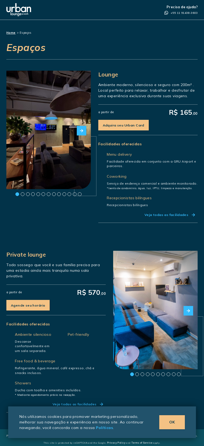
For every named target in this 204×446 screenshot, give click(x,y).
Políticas (104, 427)
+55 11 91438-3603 (181, 13)
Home (11, 33)
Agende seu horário (28, 305)
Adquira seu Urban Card (123, 125)
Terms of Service (141, 442)
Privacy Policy (116, 442)
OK (172, 422)
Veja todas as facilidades (169, 215)
